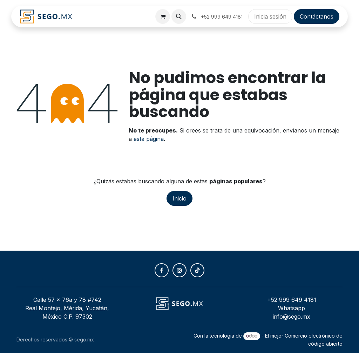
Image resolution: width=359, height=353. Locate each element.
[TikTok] (197, 270)
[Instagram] (179, 270)
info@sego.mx (291, 316)
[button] (178, 16)
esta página (149, 138)
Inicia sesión (270, 16)
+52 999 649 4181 (291, 299)
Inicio (179, 198)
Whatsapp (291, 308)
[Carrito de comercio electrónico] (162, 16)
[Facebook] (162, 270)
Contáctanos (316, 16)
